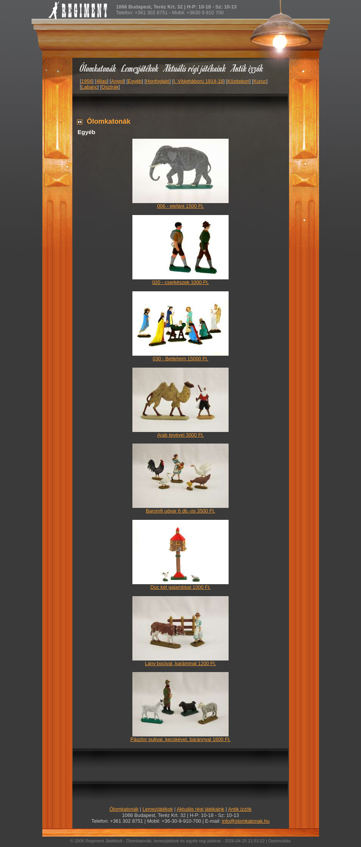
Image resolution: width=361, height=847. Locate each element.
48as (101, 81)
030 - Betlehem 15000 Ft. (180, 358)
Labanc (89, 87)
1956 (86, 81)
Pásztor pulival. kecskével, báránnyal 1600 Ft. (180, 739)
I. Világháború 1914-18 (198, 81)
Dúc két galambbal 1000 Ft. (180, 587)
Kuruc (259, 81)
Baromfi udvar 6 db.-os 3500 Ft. (180, 511)
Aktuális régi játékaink (195, 68)
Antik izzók (247, 68)
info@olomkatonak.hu (245, 821)
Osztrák (110, 87)
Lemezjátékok (140, 68)
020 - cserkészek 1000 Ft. (180, 282)
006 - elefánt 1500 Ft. (180, 206)
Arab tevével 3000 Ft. (180, 435)
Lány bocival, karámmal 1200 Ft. (180, 663)
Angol (117, 81)
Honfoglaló (157, 81)
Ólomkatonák (98, 68)
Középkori (238, 81)
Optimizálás (279, 841)
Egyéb (135, 81)
